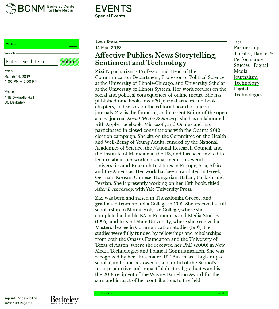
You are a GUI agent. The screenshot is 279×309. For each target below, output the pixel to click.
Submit (69, 61)
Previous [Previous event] (105, 293)
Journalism (246, 77)
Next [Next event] (220, 293)
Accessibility (27, 298)
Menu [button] (41, 44)
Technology (246, 83)
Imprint (9, 298)
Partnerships (247, 47)
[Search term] (31, 62)
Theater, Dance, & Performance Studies (253, 59)
